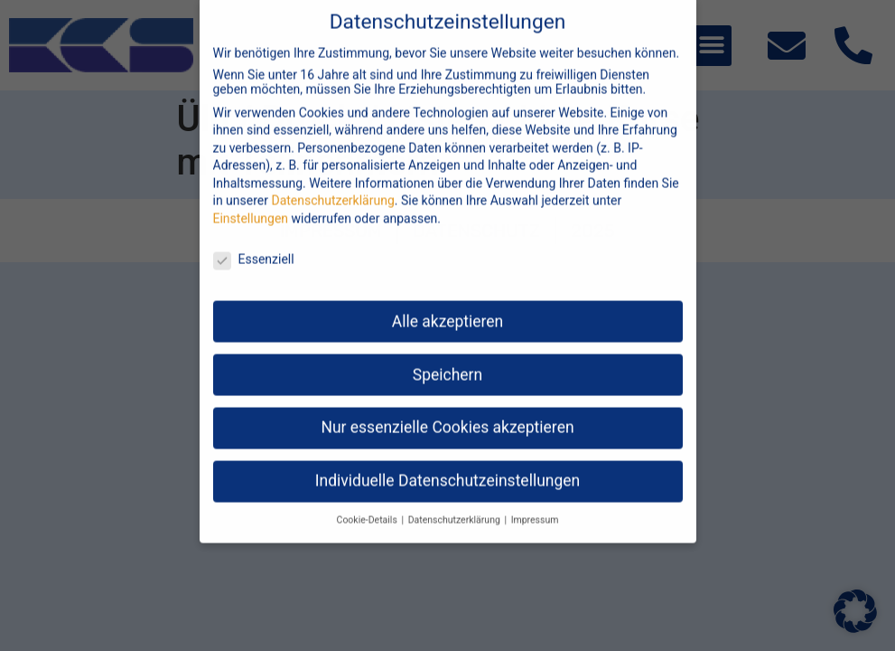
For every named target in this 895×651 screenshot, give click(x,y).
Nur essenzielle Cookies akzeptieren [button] (447, 412)
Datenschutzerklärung (332, 185)
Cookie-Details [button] (368, 505)
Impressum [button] (535, 505)
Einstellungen (251, 203)
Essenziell (253, 243)
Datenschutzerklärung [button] (455, 505)
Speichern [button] (447, 359)
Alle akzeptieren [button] (448, 306)
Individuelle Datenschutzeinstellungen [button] (447, 466)
